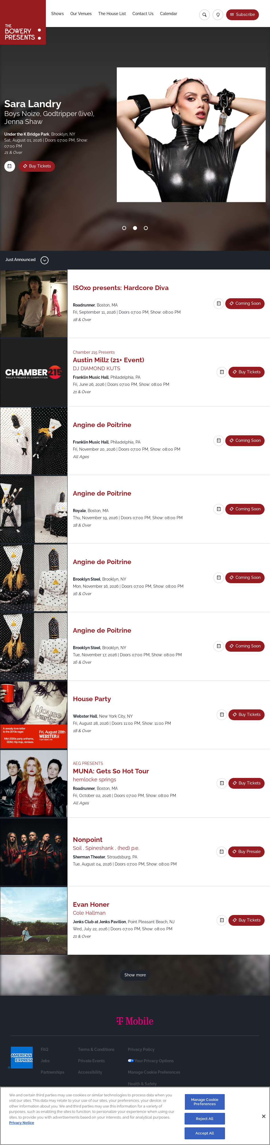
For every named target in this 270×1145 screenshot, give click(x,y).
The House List (112, 13)
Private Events (91, 1061)
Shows (57, 13)
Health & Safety (142, 1084)
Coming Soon (248, 303)
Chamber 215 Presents (94, 352)
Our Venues (81, 13)
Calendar (168, 13)
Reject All (204, 1119)
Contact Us (143, 13)
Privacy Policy (141, 1049)
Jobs (45, 1061)
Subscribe (245, 14)
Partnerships (52, 1072)
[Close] (263, 1116)
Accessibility (90, 1072)
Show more (135, 975)
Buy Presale (249, 851)
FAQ (44, 1049)
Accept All (204, 1133)
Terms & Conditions (96, 1049)
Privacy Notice (21, 1123)
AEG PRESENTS (88, 763)
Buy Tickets (35, 166)
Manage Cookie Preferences (154, 1072)
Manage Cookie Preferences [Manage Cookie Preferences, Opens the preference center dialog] (205, 1102)
